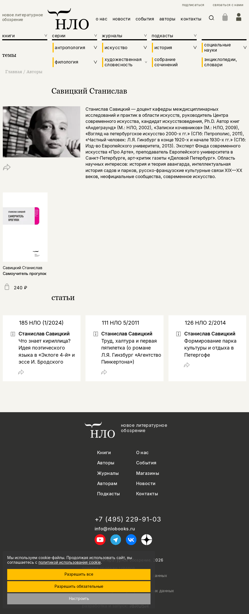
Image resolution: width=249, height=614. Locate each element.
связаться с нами (228, 5)
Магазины (147, 473)
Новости (146, 483)
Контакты (147, 493)
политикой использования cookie (69, 562)
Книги (104, 452)
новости (121, 19)
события (145, 19)
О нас (142, 452)
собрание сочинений (166, 62)
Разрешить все (78, 574)
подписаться (193, 5)
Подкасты (108, 493)
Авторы (34, 71)
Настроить (79, 598)
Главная (14, 71)
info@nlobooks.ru (115, 528)
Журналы (108, 473)
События (146, 462)
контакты (191, 19)
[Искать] (211, 18)
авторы (167, 19)
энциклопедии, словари (220, 62)
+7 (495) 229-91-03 (128, 519)
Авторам (107, 483)
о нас (101, 19)
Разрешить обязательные (79, 586)
